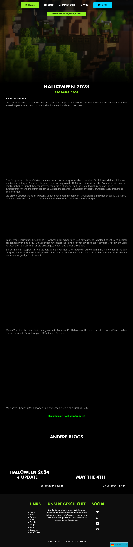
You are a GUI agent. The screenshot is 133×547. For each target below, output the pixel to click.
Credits (32, 522)
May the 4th (90, 477)
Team (32, 519)
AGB (68, 541)
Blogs (32, 524)
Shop (31, 527)
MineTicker (34, 532)
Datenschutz (53, 541)
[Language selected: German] (119, 544)
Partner (32, 517)
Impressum (80, 541)
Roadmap (34, 530)
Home (32, 512)
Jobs (31, 514)
